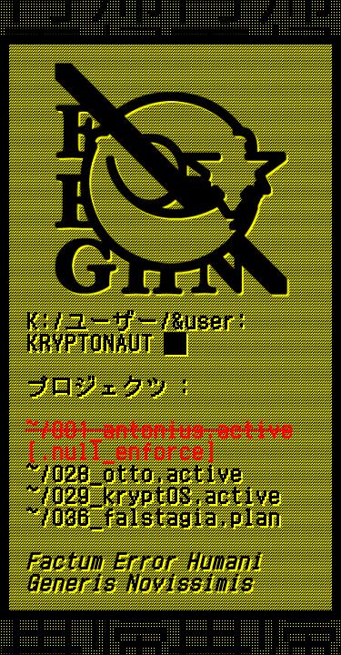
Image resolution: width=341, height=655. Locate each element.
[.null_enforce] (159, 441)
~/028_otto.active (133, 474)
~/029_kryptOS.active (152, 496)
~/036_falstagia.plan (152, 518)
